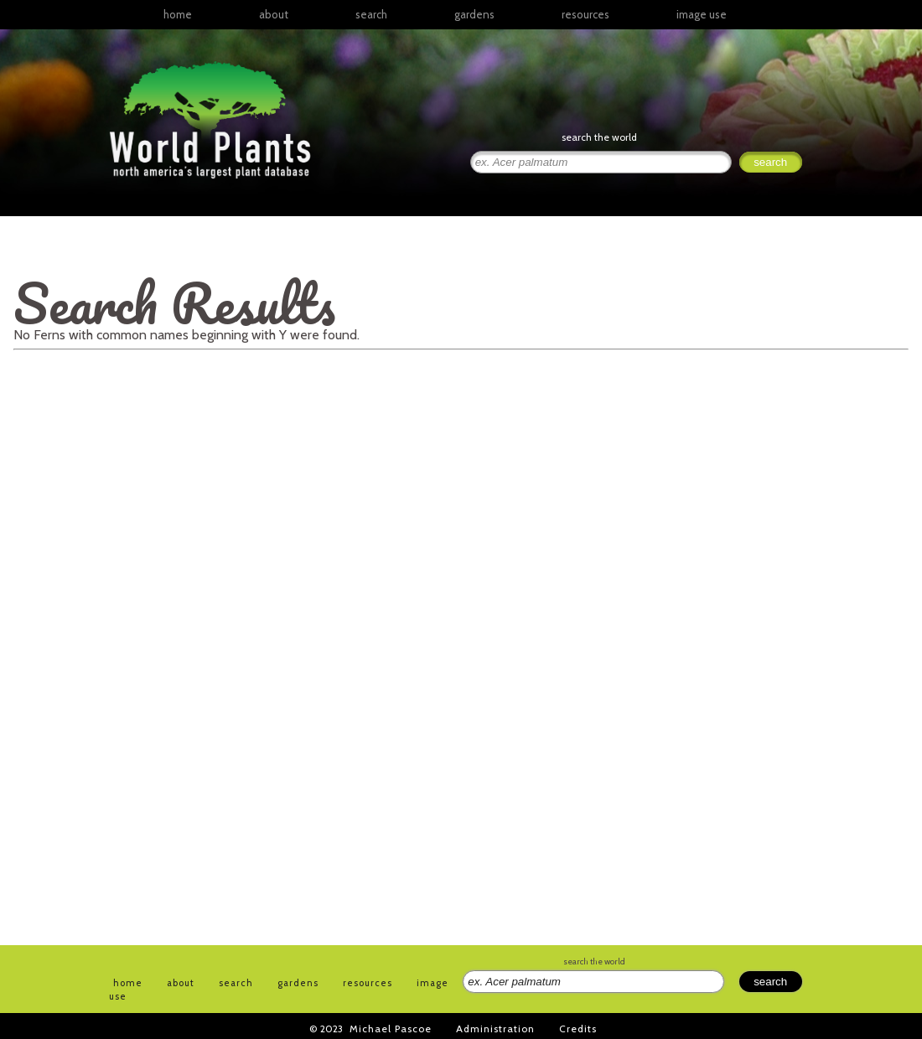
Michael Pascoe (391, 1028)
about (273, 14)
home (177, 14)
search (371, 14)
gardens (474, 14)
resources (367, 983)
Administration (495, 1028)
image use (701, 14)
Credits (578, 1028)
